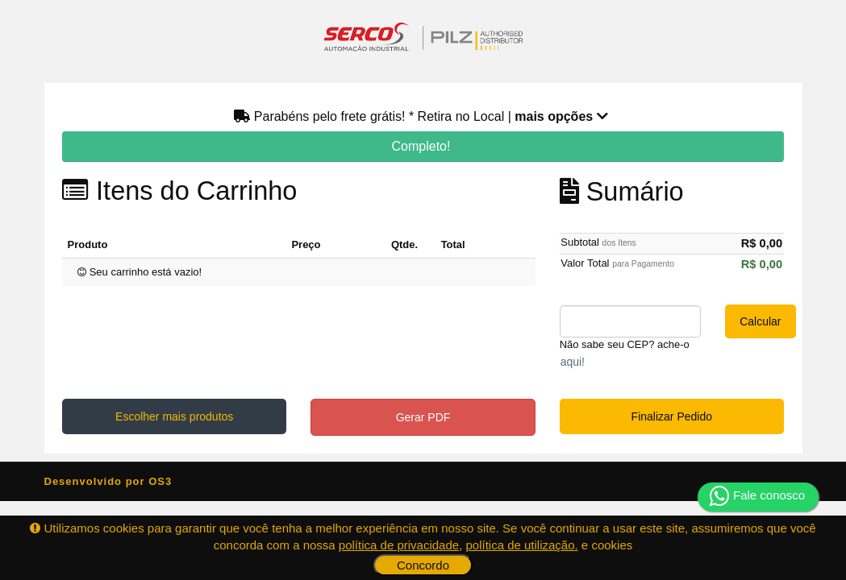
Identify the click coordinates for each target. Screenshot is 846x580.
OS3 (160, 481)
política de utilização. (521, 545)
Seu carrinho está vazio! (139, 272)
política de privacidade (399, 545)
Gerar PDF (423, 417)
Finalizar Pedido (671, 416)
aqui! (573, 361)
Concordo (423, 565)
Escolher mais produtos (174, 416)
